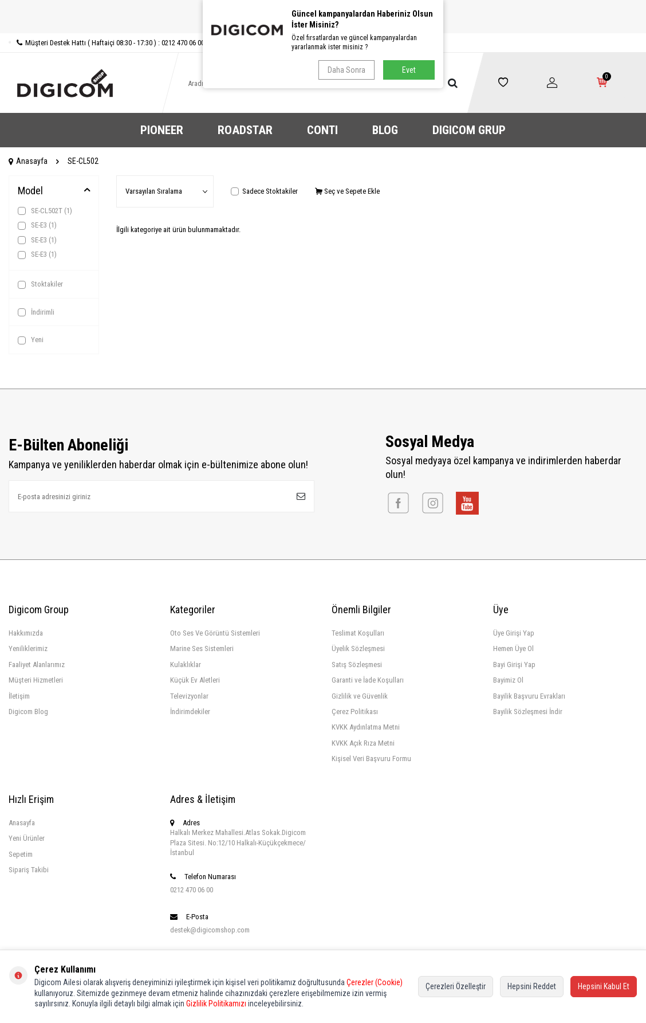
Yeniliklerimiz (28, 648)
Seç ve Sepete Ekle (347, 191)
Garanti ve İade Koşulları (368, 680)
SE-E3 (37, 225)
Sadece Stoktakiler (264, 191)
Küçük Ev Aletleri (195, 680)
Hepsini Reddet (531, 986)
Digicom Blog (28, 711)
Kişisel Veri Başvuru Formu (371, 758)
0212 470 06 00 (191, 889)
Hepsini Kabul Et (603, 986)
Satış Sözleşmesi (357, 664)
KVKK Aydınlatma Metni (366, 727)
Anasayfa (28, 161)
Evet (409, 70)
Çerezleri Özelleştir (456, 986)
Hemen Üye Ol (513, 648)
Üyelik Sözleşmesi (358, 648)
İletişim (19, 696)
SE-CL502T (45, 210)
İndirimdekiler (190, 711)
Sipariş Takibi (29, 869)
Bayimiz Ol (508, 680)
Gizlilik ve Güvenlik (360, 696)
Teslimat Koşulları (358, 633)
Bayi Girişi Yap (514, 664)
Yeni (31, 339)
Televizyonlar (189, 696)
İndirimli (36, 312)
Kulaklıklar (185, 664)
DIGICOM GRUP (469, 130)
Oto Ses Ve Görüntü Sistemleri (215, 633)
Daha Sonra (346, 70)
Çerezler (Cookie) (374, 982)
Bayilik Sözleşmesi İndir (527, 711)
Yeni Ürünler (27, 838)
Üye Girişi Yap (513, 633)
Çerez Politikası (355, 711)
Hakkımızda (26, 633)
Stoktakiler (40, 284)
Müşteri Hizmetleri (36, 680)
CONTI (322, 130)
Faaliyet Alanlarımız (37, 664)
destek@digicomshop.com (210, 930)
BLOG (385, 130)
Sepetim (21, 854)
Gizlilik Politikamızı (216, 1003)
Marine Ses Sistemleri (202, 648)
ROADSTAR (245, 130)
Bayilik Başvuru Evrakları (529, 696)
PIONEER (161, 130)
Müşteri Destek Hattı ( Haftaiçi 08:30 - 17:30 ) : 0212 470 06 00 (106, 42)
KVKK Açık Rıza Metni (363, 743)
